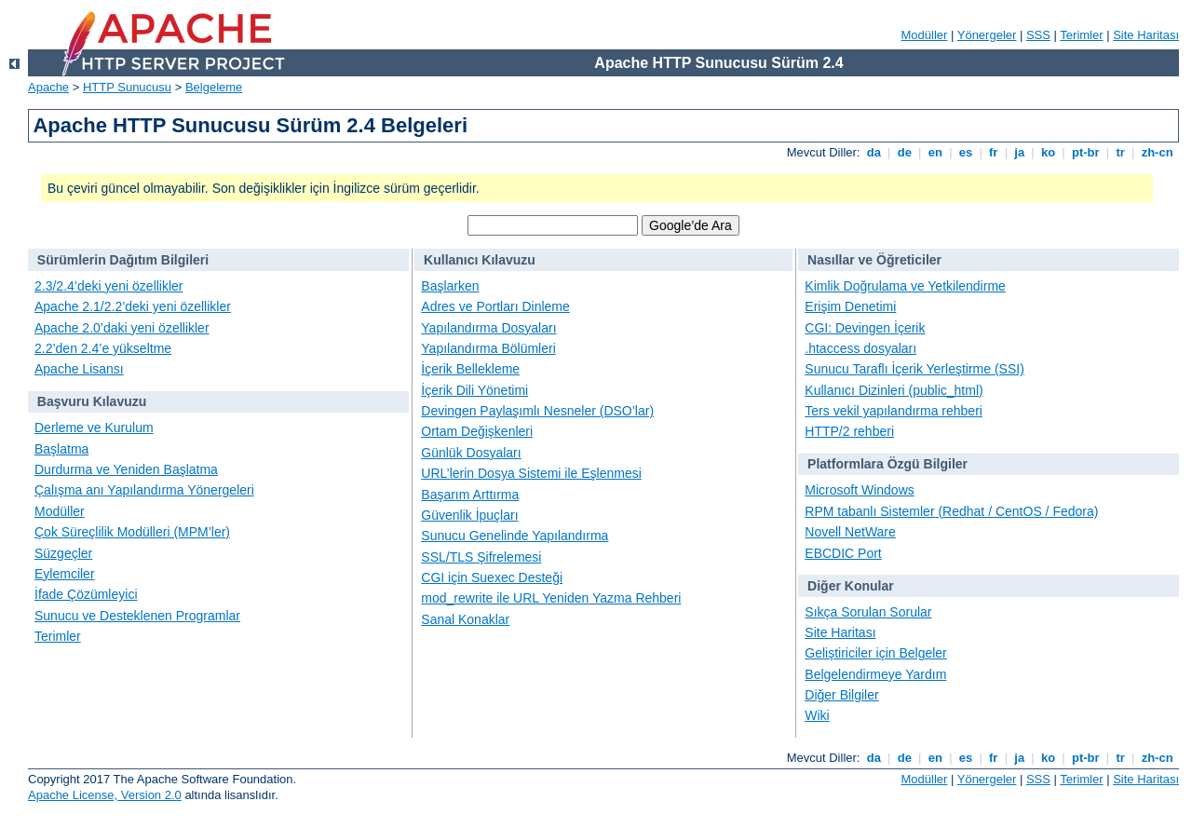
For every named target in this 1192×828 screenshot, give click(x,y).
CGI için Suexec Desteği (491, 577)
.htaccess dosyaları (860, 348)
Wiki (817, 715)
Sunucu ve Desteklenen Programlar (137, 615)
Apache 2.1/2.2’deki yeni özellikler (132, 306)
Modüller (924, 35)
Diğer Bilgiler (841, 694)
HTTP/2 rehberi (849, 431)
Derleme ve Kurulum (94, 427)
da (873, 152)
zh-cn (1157, 152)
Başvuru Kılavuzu (91, 401)
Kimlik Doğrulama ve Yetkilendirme (905, 285)
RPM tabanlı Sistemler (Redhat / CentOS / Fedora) (951, 511)
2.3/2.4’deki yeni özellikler (108, 285)
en (935, 152)
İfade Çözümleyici (86, 594)
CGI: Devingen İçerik (865, 327)
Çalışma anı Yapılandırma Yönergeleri (144, 489)
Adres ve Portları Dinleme (495, 306)
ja (1019, 152)
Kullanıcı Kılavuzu (479, 259)
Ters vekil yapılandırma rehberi (893, 410)
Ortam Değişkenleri (477, 431)
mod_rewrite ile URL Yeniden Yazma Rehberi (551, 597)
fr (993, 152)
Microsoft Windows (859, 489)
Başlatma (61, 448)
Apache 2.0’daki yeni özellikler (122, 327)
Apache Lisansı (79, 368)
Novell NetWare (850, 531)
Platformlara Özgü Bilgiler (887, 463)
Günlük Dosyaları (471, 452)
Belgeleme (213, 87)
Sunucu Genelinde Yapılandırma (514, 535)
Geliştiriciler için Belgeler (876, 652)
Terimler (1081, 35)
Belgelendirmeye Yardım (875, 674)
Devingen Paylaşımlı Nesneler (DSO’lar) (537, 410)
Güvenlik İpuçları (469, 515)
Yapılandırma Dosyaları (488, 327)
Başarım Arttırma (470, 494)
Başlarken (450, 285)
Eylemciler (64, 573)
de (904, 152)
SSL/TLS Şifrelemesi (481, 557)
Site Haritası (1146, 35)
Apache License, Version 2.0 (105, 795)
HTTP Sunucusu (127, 87)
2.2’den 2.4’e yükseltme (102, 348)
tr (1121, 152)
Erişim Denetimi (850, 306)
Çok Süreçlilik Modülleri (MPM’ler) (132, 531)
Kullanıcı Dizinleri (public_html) (893, 390)
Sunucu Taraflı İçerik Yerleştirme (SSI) (914, 368)
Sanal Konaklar (465, 619)
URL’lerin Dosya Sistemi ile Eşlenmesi (531, 473)
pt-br (1085, 152)
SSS (1038, 35)
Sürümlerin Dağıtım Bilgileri (123, 259)
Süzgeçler (63, 553)
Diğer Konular (850, 585)
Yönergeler (987, 35)
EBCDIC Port (843, 553)
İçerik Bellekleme (470, 368)
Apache (48, 87)
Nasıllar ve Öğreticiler (874, 259)
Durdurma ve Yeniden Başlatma (126, 469)
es (965, 152)
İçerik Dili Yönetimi (474, 390)
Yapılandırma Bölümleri (488, 348)
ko (1047, 152)
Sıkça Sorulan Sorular (868, 611)
